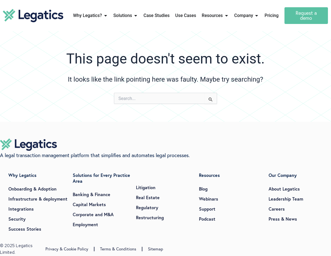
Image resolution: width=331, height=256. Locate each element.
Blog (203, 189)
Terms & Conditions (118, 249)
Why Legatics (22, 175)
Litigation (145, 187)
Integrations (21, 209)
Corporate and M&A (93, 214)
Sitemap (155, 249)
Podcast (207, 219)
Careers (277, 209)
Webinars (208, 199)
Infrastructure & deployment (37, 199)
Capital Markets (89, 204)
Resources (209, 175)
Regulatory (147, 207)
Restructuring (150, 217)
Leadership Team (286, 199)
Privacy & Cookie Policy (66, 249)
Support (207, 209)
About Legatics (284, 189)
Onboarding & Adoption (32, 189)
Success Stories (24, 229)
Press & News (283, 219)
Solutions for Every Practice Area (101, 178)
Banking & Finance (91, 194)
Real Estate (148, 197)
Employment (85, 224)
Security (17, 219)
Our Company (283, 175)
